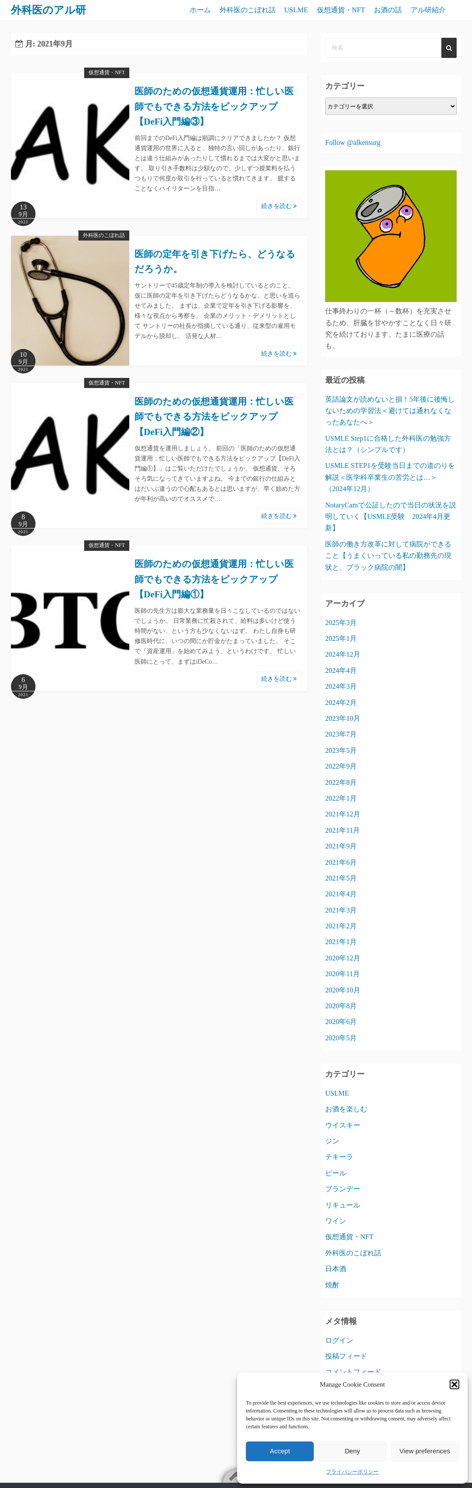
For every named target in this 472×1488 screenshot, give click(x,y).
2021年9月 (341, 846)
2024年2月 (341, 702)
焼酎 (332, 1285)
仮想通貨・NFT (341, 10)
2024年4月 (341, 670)
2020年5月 (341, 1038)
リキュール (342, 1205)
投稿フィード (346, 1356)
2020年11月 (342, 974)
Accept (280, 1451)
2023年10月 (342, 718)
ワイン (335, 1221)
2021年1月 (341, 941)
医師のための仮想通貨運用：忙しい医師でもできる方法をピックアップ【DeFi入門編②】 (214, 416)
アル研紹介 (428, 10)
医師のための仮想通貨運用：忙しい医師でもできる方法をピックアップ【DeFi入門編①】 (214, 579)
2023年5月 (341, 750)
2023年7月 (341, 734)
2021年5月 (341, 878)
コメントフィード (353, 1372)
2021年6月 (341, 862)
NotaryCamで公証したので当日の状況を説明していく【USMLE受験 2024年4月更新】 (390, 516)
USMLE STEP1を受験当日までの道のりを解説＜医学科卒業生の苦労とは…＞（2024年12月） (390, 477)
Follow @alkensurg (352, 142)
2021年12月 (342, 814)
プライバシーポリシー (352, 1472)
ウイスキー (342, 1125)
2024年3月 (341, 686)
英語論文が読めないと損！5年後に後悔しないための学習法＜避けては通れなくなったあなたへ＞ (390, 410)
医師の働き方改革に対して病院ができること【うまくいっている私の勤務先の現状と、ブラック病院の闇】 (388, 555)
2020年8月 (341, 1006)
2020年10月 (342, 990)
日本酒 (335, 1268)
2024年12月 (342, 654)
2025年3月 (341, 622)
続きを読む (279, 206)
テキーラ (339, 1157)
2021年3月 (341, 910)
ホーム (200, 10)
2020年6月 (341, 1021)
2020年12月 (342, 958)
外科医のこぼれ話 (248, 10)
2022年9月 (341, 766)
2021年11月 (342, 830)
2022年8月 (341, 782)
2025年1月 (341, 638)
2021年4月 (341, 894)
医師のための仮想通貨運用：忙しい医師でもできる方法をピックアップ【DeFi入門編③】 (214, 106)
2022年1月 (341, 798)
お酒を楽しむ (346, 1109)
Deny (352, 1451)
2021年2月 (341, 926)
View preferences (425, 1451)
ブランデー (342, 1189)
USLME (296, 10)
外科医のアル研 (48, 10)
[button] (454, 1384)
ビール (335, 1173)
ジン (332, 1141)
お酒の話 (388, 10)
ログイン (339, 1340)
